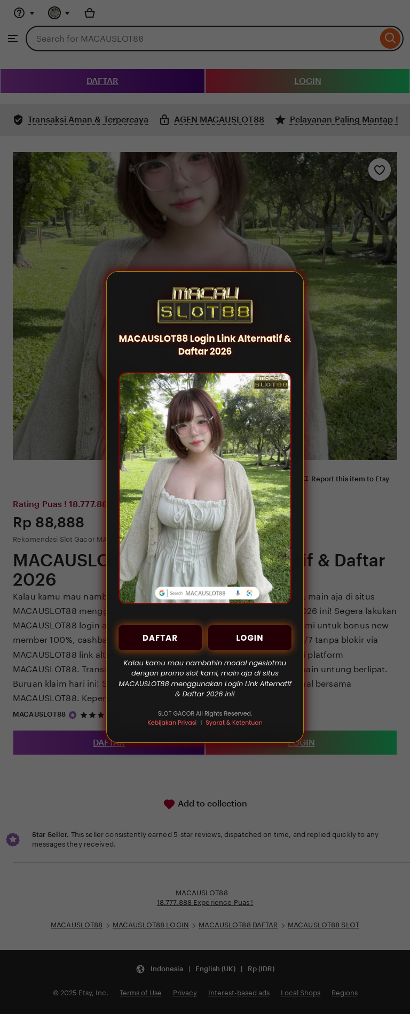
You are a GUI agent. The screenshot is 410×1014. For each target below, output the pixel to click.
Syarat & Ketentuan (234, 722)
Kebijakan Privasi (171, 722)
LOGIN (249, 637)
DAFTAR (160, 637)
